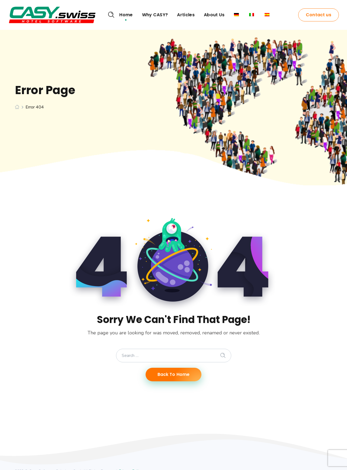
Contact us (318, 15)
